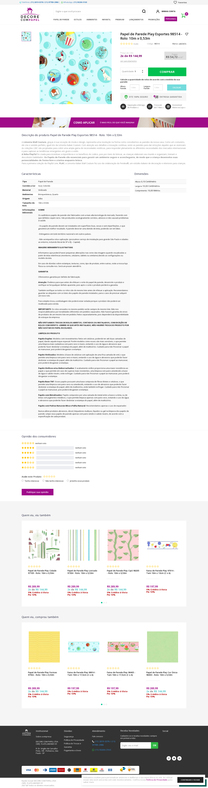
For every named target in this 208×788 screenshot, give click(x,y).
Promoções (154, 19)
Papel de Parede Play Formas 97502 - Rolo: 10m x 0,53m (42, 673)
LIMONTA (182, 44)
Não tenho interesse (54, 481)
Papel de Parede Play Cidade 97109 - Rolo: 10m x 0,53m (42, 571)
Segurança (69, 736)
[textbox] (100, 11)
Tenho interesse (32, 481)
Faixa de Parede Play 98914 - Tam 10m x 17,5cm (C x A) (81, 673)
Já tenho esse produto (79, 481)
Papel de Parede (61, 19)
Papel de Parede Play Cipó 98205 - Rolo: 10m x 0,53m (123, 571)
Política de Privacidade (74, 740)
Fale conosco (97, 736)
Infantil (106, 19)
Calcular (177, 87)
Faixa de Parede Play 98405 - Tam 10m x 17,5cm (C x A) (121, 673)
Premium (119, 19)
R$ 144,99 (135, 56)
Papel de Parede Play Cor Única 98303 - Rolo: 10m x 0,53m (161, 673)
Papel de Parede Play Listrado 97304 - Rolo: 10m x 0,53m (82, 571)
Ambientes (92, 19)
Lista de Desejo (186, 34)
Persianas (171, 18)
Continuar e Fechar (190, 780)
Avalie (135, 44)
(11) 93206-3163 (103, 749)
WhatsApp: (74, 2)
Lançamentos (136, 19)
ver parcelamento (128, 61)
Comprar (166, 72)
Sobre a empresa (43, 736)
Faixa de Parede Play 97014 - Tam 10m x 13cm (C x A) (160, 571)
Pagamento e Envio (72, 750)
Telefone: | (39, 2)
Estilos (78, 19)
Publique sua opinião (38, 492)
